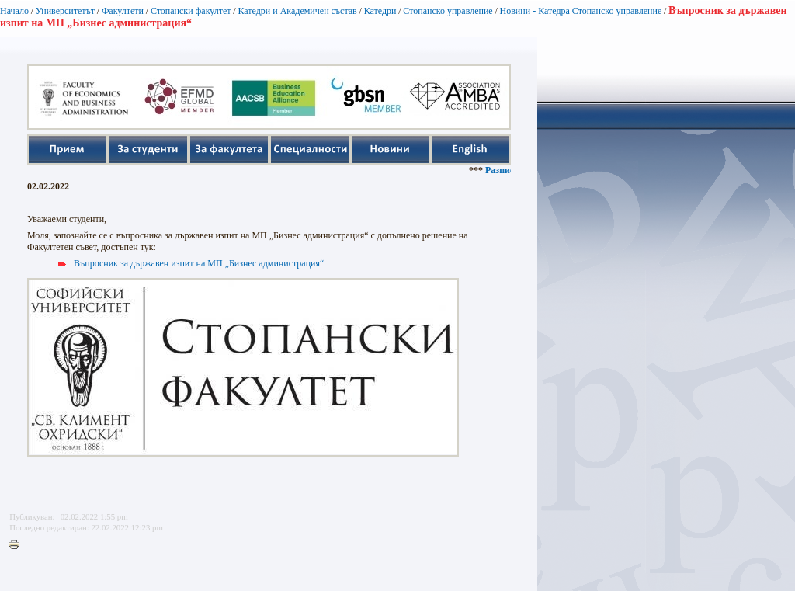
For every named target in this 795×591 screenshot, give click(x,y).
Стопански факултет (191, 10)
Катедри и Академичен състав (297, 10)
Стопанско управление (447, 10)
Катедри (380, 10)
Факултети (123, 10)
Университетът (65, 10)
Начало (14, 10)
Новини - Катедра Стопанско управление (581, 10)
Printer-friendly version (18, 545)
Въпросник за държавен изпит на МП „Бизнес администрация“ (199, 263)
